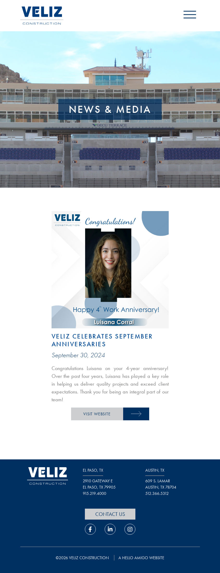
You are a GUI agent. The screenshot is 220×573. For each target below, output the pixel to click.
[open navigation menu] (190, 16)
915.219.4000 (94, 493)
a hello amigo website (141, 557)
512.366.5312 (157, 493)
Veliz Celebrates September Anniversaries (102, 340)
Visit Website (96, 414)
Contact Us (110, 514)
